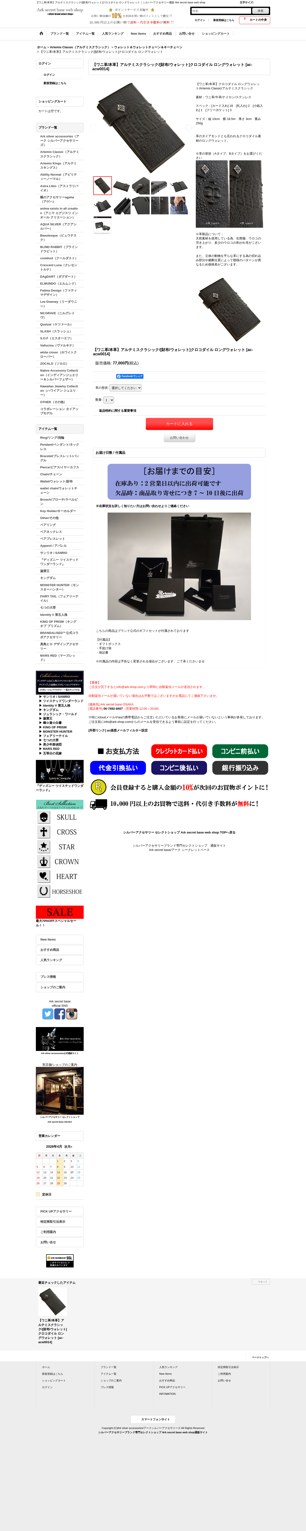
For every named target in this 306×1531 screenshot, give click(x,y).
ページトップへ (260, 1357)
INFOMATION (167, 1393)
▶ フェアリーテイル (53, 736)
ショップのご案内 (52, 987)
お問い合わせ (179, 437)
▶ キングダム (49, 710)
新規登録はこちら (223, 20)
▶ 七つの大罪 (49, 740)
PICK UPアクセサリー (56, 1211)
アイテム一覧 (108, 1373)
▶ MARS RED (49, 749)
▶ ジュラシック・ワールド (58, 714)
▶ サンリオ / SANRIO (54, 696)
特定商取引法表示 (52, 1221)
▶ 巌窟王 (45, 718)
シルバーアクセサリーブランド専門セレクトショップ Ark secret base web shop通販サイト (153, 1432)
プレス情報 (48, 977)
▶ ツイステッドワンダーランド (61, 701)
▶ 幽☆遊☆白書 (50, 723)
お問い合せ (48, 1242)
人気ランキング (51, 960)
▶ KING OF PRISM (53, 727)
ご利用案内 (48, 1232)
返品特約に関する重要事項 (117, 410)
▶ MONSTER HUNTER (55, 731)
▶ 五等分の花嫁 (50, 753)
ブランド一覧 (108, 1367)
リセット (263, 1281)
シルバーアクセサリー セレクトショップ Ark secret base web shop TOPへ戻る (179, 832)
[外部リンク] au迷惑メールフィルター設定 (118, 730)
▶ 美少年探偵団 (50, 744)
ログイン (200, 20)
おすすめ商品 (49, 950)
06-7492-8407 (113, 708)
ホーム (46, 1367)
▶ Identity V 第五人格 (54, 705)
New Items (48, 939)
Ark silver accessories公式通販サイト (60, 1053)
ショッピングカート (54, 1380)
